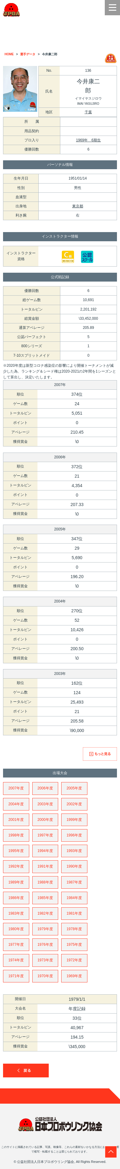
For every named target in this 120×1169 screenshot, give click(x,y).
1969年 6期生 (88, 140)
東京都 (77, 206)
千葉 (88, 112)
